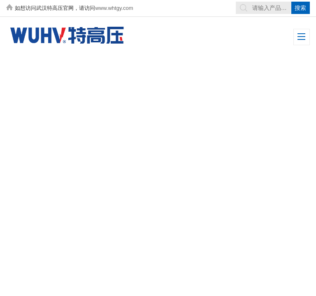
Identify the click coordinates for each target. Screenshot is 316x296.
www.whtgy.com (114, 8)
